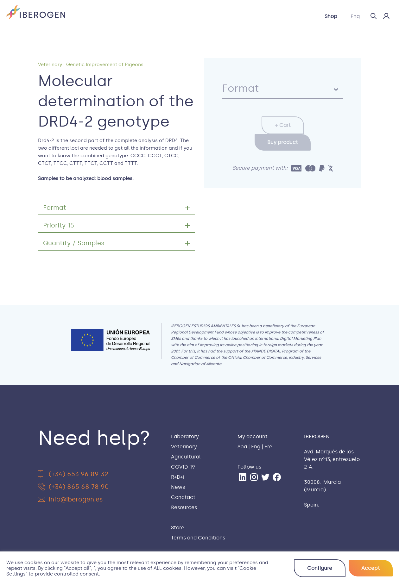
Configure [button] (319, 568)
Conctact (183, 497)
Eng (355, 16)
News (258, 16)
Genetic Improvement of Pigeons (104, 64)
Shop (331, 16)
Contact (285, 16)
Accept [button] (370, 568)
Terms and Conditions (198, 538)
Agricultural (168, 16)
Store (177, 528)
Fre (268, 447)
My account (253, 436)
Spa (242, 447)
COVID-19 (205, 16)
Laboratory (93, 16)
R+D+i (234, 16)
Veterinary (130, 16)
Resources (184, 507)
